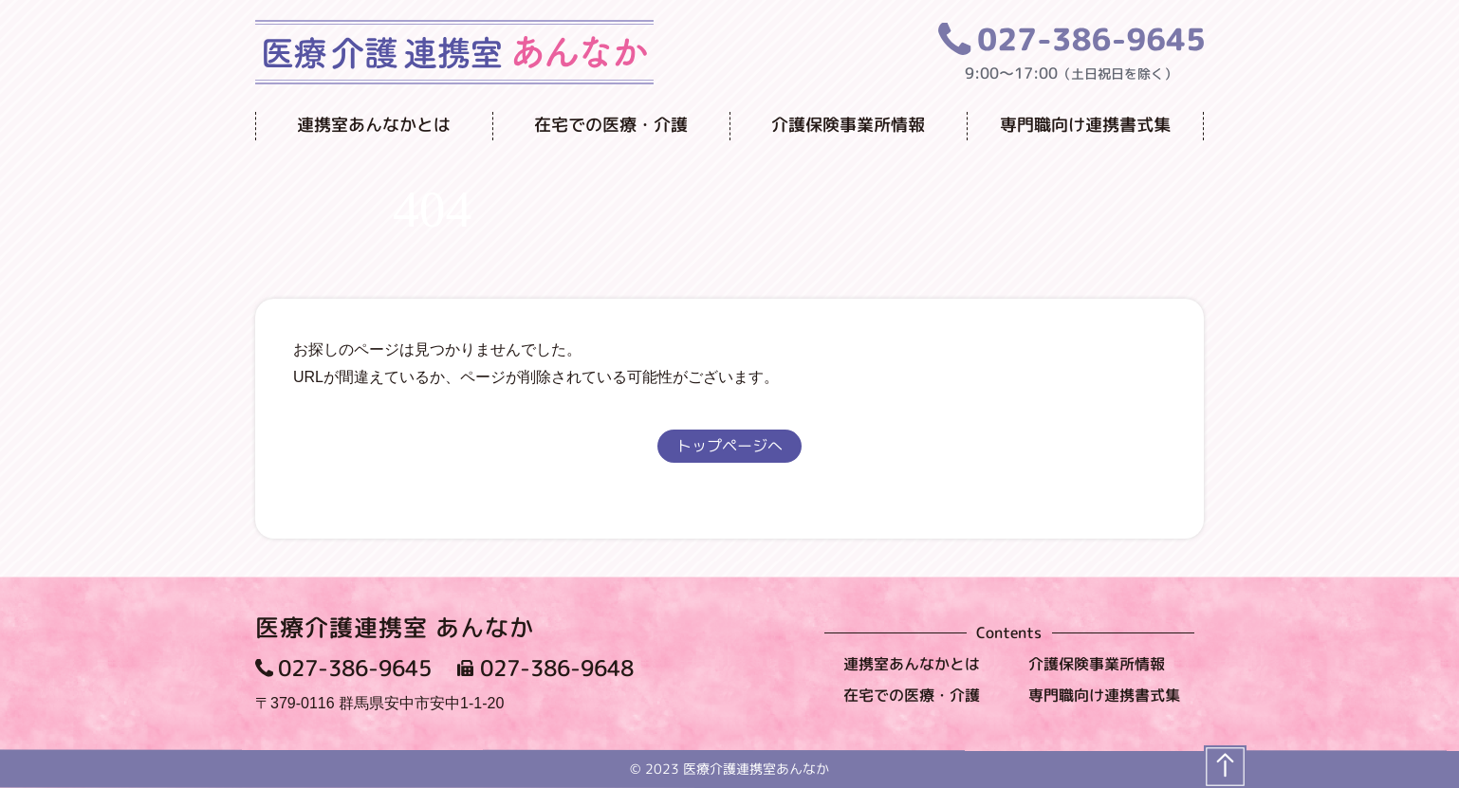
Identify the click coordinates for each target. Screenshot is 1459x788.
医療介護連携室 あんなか (394, 627)
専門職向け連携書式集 (1085, 125)
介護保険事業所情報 (848, 125)
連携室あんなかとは (374, 125)
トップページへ (729, 445)
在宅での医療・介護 (611, 125)
